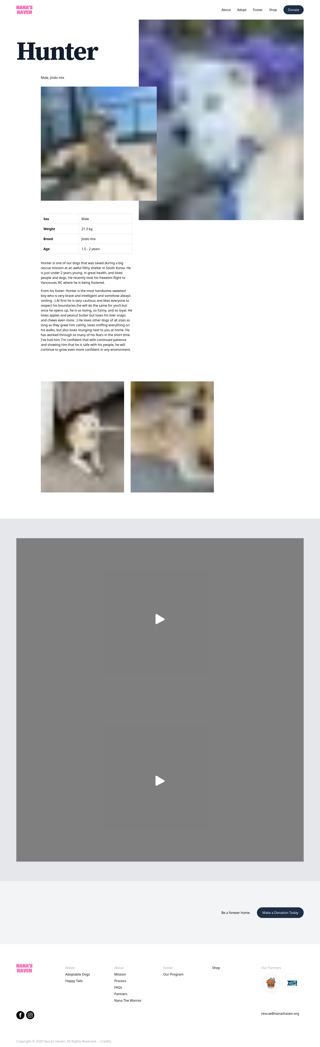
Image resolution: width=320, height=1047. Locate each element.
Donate (293, 10)
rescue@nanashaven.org (280, 1013)
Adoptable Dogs (77, 974)
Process (120, 981)
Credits (105, 1041)
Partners (120, 994)
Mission (120, 974)
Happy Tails (74, 981)
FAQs (118, 987)
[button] (226, 10)
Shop (273, 10)
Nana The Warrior (127, 1000)
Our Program (173, 974)
